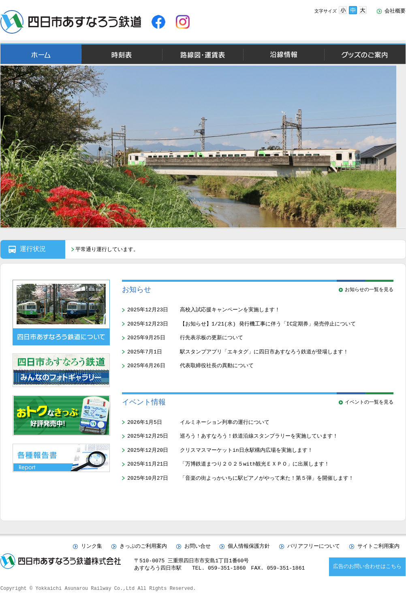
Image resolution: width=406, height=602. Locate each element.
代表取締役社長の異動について (217, 365)
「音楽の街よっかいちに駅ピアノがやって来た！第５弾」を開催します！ (267, 478)
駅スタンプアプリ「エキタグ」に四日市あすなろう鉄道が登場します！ (264, 351)
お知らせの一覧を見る (369, 289)
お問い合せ (197, 546)
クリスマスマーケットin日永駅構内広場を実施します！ (246, 450)
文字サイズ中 (353, 10)
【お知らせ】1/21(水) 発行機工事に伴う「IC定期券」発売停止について (268, 324)
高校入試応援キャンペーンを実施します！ (230, 309)
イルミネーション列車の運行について (224, 422)
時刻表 (121, 54)
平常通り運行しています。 (107, 249)
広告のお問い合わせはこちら (367, 566)
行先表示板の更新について (211, 337)
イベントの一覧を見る (369, 402)
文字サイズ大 (363, 10)
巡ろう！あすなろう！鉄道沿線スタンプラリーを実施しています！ (259, 436)
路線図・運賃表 (202, 54)
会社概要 (395, 11)
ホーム (40, 54)
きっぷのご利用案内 (143, 546)
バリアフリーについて (313, 546)
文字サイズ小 (343, 10)
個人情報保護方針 (249, 546)
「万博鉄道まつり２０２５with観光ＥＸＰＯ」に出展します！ (254, 464)
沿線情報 (283, 54)
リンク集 (91, 546)
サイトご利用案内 (378, 546)
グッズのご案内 (365, 54)
